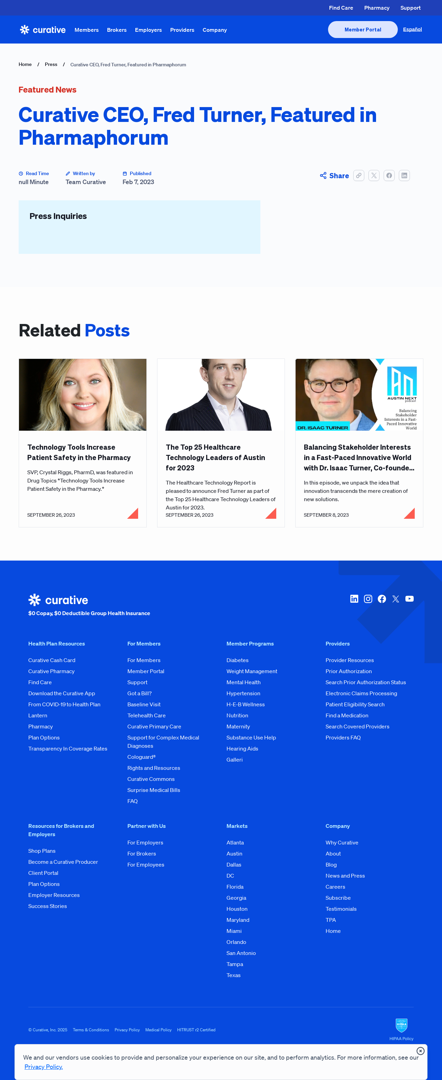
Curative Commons (151, 778)
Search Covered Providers (358, 726)
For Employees (145, 864)
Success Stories (47, 905)
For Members (144, 660)
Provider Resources (350, 660)
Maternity (238, 726)
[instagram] (368, 605)
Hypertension (243, 693)
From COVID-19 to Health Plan (64, 704)
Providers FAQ (343, 737)
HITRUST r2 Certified (196, 1030)
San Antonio (241, 952)
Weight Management (252, 671)
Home (25, 64)
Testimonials (341, 908)
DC (230, 875)
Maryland (238, 919)
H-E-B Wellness (246, 704)
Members (87, 29)
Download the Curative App (61, 693)
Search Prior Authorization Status (366, 682)
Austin (234, 853)
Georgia (236, 897)
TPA (331, 919)
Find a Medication (347, 715)
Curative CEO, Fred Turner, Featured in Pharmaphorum (128, 64)
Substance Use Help (251, 737)
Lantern (37, 715)
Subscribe (338, 897)
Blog (331, 864)
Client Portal (43, 872)
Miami (234, 930)
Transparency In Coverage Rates (67, 748)
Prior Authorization (349, 671)
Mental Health (244, 682)
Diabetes (238, 660)
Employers (148, 29)
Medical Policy (158, 1030)
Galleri (235, 759)
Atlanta (235, 842)
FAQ (132, 800)
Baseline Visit (144, 704)
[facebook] (382, 605)
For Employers (145, 842)
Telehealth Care (146, 715)
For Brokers (141, 853)
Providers (182, 29)
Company (215, 29)
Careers (335, 886)
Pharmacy (377, 7)
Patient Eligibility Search (355, 704)
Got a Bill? (139, 693)
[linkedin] (354, 605)
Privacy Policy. (44, 1066)
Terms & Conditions (91, 1030)
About (333, 853)
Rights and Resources (153, 767)
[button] (359, 175)
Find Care (341, 7)
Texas (234, 975)
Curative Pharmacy (51, 671)
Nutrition (237, 715)
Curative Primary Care (154, 726)
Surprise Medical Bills (153, 789)
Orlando (236, 941)
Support (411, 7)
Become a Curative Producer (63, 861)
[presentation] (363, 29)
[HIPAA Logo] (402, 1030)
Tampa (235, 963)
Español (412, 29)
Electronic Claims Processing (361, 693)
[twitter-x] (396, 605)
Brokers (117, 29)
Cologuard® (141, 756)
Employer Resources (54, 894)
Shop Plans (42, 850)
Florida (235, 886)
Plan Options (44, 737)
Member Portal (145, 671)
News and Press (345, 875)
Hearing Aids (242, 748)
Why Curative (342, 842)
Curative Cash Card (51, 660)
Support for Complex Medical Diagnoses (163, 741)
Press (51, 64)
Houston (237, 908)
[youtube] (409, 605)
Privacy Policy (127, 1030)
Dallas (234, 864)
